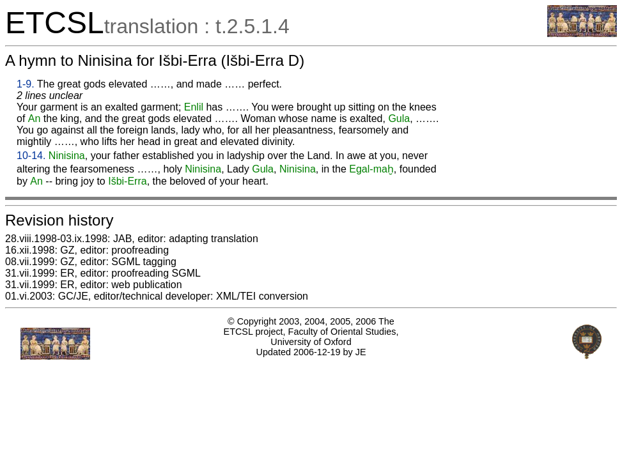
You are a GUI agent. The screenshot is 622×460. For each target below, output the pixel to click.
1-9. (26, 84)
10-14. (31, 155)
